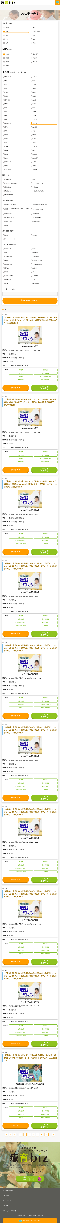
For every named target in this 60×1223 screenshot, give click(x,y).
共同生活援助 (16, 221)
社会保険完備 (16, 256)
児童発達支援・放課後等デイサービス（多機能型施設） (16, 209)
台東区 (16, 88)
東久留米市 (43, 158)
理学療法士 (16, 187)
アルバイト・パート (16, 239)
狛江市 (16, 154)
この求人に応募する (44, 388)
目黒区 (16, 96)
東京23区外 (16, 123)
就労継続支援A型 (16, 217)
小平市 (43, 142)
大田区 (43, 96)
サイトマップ (7, 1200)
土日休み (16, 268)
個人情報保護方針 (8, 1190)
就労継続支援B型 (43, 217)
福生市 (43, 150)
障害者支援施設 (43, 221)
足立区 (43, 115)
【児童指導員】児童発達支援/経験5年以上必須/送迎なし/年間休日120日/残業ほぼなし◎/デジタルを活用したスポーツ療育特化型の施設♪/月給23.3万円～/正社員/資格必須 (30, 402)
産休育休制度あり (16, 276)
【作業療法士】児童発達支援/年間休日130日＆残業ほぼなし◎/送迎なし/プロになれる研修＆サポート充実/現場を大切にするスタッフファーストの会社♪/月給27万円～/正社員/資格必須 (30, 812)
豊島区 (16, 107)
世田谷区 (16, 100)
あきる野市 (16, 169)
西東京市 (43, 169)
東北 (43, 27)
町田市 (43, 138)
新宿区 (16, 84)
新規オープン (16, 248)
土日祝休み (43, 268)
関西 (43, 35)
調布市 (16, 138)
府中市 (16, 135)
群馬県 (16, 65)
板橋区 (43, 111)
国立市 (16, 150)
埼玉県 (16, 58)
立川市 (16, 127)
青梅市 (43, 131)
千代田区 (43, 77)
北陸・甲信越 (43, 31)
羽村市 (43, 165)
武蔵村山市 (16, 162)
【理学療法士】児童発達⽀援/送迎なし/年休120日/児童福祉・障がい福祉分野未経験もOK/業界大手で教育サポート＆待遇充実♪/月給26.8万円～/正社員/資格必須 (30, 1057)
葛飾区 (16, 119)
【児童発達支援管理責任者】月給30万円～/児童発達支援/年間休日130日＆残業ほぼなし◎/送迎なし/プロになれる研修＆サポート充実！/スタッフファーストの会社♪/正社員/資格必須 (30, 484)
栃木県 (43, 62)
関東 (16, 31)
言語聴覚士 (16, 191)
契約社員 (43, 235)
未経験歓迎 (16, 279)
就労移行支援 (43, 213)
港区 (43, 80)
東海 (16, 35)
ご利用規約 (6, 1195)
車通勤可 (16, 260)
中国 (16, 39)
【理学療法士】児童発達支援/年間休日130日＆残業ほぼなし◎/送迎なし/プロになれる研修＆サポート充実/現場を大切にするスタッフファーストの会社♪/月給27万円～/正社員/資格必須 (30, 566)
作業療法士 (43, 187)
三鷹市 (16, 131)
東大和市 (43, 154)
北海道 (16, 27)
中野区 (16, 104)
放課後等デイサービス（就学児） (43, 204)
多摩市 (43, 162)
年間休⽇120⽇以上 (43, 264)
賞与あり (16, 252)
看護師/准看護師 (16, 195)
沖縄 (43, 43)
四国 (43, 39)
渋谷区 (43, 100)
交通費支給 (43, 252)
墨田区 (43, 88)
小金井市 (16, 142)
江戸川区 (43, 119)
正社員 (16, 235)
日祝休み (16, 272)
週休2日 (43, 272)
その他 (16, 225)
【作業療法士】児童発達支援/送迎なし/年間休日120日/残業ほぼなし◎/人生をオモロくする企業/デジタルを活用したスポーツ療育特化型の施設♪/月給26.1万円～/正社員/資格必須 (30, 320)
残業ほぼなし (16, 264)
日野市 (16, 146)
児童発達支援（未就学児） (16, 204)
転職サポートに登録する (28, 1178)
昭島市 (43, 135)
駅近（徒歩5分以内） (43, 260)
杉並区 (43, 104)
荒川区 (16, 111)
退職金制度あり (43, 256)
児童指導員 (16, 179)
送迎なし (43, 248)
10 (46, 1135)
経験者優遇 (43, 276)
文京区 (43, 84)
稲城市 (16, 165)
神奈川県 (43, 54)
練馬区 (16, 115)
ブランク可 (43, 279)
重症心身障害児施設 (43, 209)
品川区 (43, 92)
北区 (43, 107)
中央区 (16, 80)
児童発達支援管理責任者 (16, 183)
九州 (16, 43)
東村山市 (43, 146)
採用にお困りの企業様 (9, 1211)
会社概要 (5, 1205)
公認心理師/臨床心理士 (43, 191)
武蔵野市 (43, 127)
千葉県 (43, 58)
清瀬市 (16, 158)
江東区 (16, 92)
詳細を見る (15, 388)
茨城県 (16, 62)
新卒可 (16, 283)
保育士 (43, 179)
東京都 (16, 54)
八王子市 (43, 123)
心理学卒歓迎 (43, 283)
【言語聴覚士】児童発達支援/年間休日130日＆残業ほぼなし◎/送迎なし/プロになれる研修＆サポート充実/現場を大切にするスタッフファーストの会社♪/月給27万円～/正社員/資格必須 (30, 648)
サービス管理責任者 (43, 183)
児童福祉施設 (16, 213)
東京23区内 (16, 77)
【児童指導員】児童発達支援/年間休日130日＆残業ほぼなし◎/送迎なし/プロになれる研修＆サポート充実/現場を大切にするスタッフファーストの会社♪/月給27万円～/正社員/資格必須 (30, 976)
